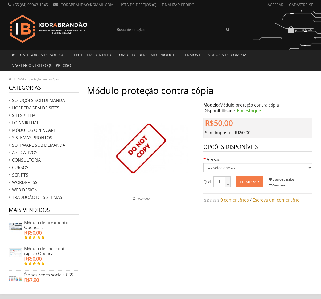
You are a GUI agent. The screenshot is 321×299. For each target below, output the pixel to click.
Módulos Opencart (34, 130)
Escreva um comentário (276, 200)
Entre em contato (92, 54)
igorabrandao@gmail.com (84, 4)
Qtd (207, 182)
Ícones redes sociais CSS (48, 274)
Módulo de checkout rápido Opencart (44, 251)
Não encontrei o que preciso (41, 65)
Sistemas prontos (32, 138)
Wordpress (25, 182)
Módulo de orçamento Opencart (46, 225)
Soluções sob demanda (38, 100)
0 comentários (234, 200)
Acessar (275, 4)
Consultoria (26, 160)
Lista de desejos (281, 179)
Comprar (249, 182)
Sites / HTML (25, 115)
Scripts (20, 175)
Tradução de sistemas (37, 197)
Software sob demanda (38, 145)
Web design (25, 190)
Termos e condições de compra (214, 54)
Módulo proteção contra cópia (38, 79)
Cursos (20, 167)
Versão (213, 159)
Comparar (277, 185)
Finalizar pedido (178, 4)
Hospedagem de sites (35, 108)
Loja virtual (25, 123)
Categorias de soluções (44, 54)
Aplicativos (25, 152)
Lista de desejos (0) (137, 4)
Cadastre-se (301, 4)
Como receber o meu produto (147, 54)
